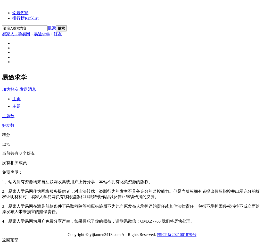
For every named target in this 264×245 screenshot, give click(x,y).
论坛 (20, 13)
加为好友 (10, 89)
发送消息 (28, 89)
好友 (58, 34)
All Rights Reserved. (123, 234)
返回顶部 (10, 240)
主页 (16, 99)
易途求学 (42, 34)
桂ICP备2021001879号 (176, 234)
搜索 (52, 28)
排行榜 (25, 18)
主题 (16, 106)
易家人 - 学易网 (16, 34)
